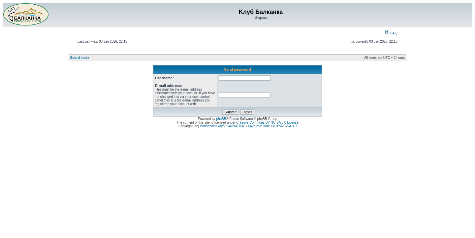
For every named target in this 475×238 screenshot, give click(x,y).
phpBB (221, 119)
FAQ (391, 33)
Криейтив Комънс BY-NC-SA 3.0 (272, 126)
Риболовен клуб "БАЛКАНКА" (222, 126)
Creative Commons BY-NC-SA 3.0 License (267, 122)
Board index (79, 58)
